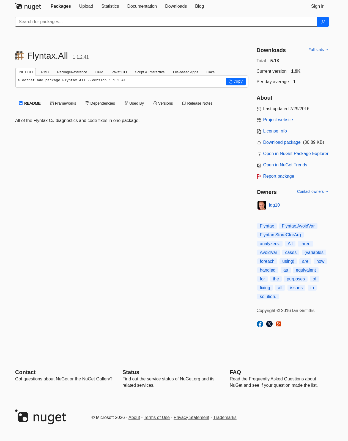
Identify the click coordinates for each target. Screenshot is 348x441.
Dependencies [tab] (100, 103)
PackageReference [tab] (72, 72)
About (134, 417)
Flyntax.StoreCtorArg (280, 234)
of (314, 279)
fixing (265, 287)
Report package (278, 176)
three (305, 243)
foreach (267, 261)
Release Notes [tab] (197, 103)
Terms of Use (157, 417)
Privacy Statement (191, 417)
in (312, 287)
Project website (278, 119)
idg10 (274, 205)
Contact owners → (313, 191)
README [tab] (30, 103)
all (280, 287)
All (290, 243)
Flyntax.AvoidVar (298, 226)
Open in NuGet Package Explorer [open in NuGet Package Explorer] (295, 153)
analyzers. (270, 243)
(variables (314, 252)
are (305, 261)
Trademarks (225, 417)
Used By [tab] (134, 103)
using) (288, 261)
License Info (275, 131)
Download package (282, 142)
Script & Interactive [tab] (150, 72)
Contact (25, 372)
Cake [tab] (210, 72)
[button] (236, 81)
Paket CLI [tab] (119, 72)
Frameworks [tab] (63, 103)
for (262, 279)
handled (268, 270)
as (285, 270)
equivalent (306, 270)
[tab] (60, 6)
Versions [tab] (163, 103)
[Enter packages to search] (166, 22)
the (276, 279)
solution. (268, 296)
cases (291, 252)
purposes (296, 279)
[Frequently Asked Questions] (235, 372)
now (320, 261)
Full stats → (318, 49)
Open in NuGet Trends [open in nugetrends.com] (285, 165)
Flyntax (267, 226)
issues (296, 287)
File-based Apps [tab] (185, 72)
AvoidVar (268, 252)
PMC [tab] (45, 72)
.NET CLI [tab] (25, 72)
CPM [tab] (99, 72)
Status (130, 372)
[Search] (323, 22)
